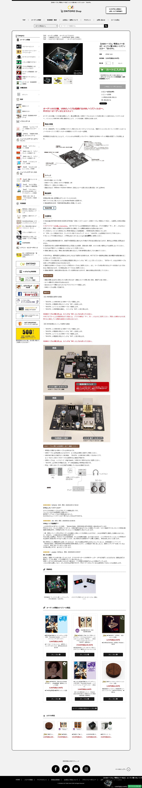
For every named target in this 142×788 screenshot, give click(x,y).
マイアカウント (42, 779)
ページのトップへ (122, 769)
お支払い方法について (71, 779)
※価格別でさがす (54, 37)
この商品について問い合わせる (113, 86)
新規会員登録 (55, 779)
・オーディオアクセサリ (73, 39)
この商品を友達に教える (109, 97)
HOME (18, 779)
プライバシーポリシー (89, 779)
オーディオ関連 (53, 35)
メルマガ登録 (28, 779)
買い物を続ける (106, 100)
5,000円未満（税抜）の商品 (70, 37)
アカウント (87, 20)
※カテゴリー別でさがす (56, 39)
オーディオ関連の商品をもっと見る (85, 708)
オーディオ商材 (36, 20)
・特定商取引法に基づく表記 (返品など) (110, 75)
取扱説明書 (48, 208)
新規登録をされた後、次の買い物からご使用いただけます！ (28, 335)
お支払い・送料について (70, 20)
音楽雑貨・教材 (52, 20)
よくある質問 (86, 236)
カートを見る (115, 20)
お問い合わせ (101, 20)
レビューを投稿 (106, 94)
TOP (24, 20)
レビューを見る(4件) (107, 91)
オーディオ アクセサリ (67, 35)
